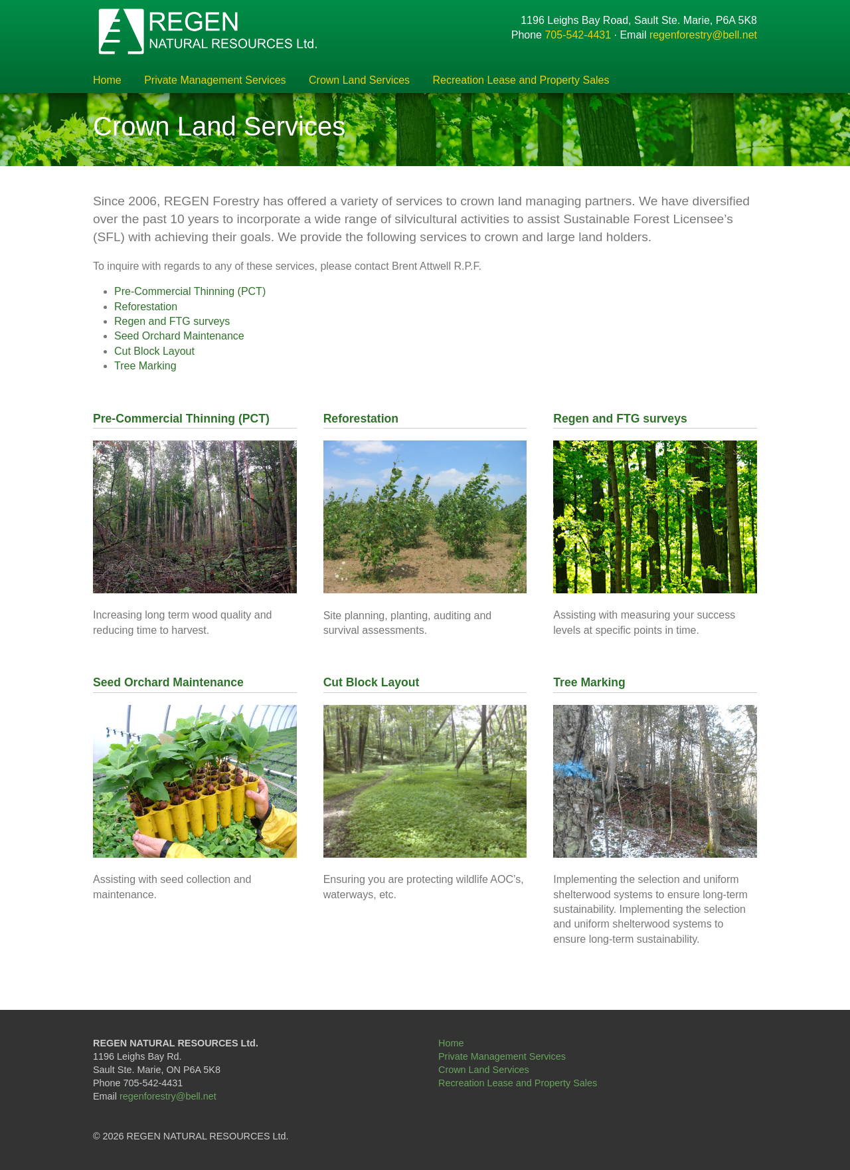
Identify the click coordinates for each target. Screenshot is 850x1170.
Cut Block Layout (154, 351)
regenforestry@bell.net (703, 35)
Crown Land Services (359, 80)
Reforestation (145, 306)
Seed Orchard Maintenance (179, 335)
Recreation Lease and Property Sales (521, 80)
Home (107, 80)
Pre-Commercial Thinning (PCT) (190, 291)
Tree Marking (145, 365)
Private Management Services (215, 80)
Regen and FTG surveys (172, 321)
